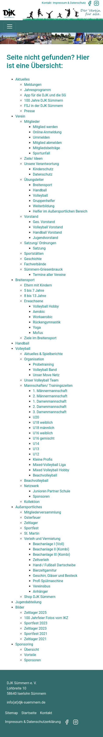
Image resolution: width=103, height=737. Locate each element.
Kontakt (47, 2)
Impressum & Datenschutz (69, 2)
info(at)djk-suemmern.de (26, 702)
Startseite (29, 713)
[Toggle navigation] (10, 26)
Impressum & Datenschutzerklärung (33, 722)
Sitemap (11, 713)
